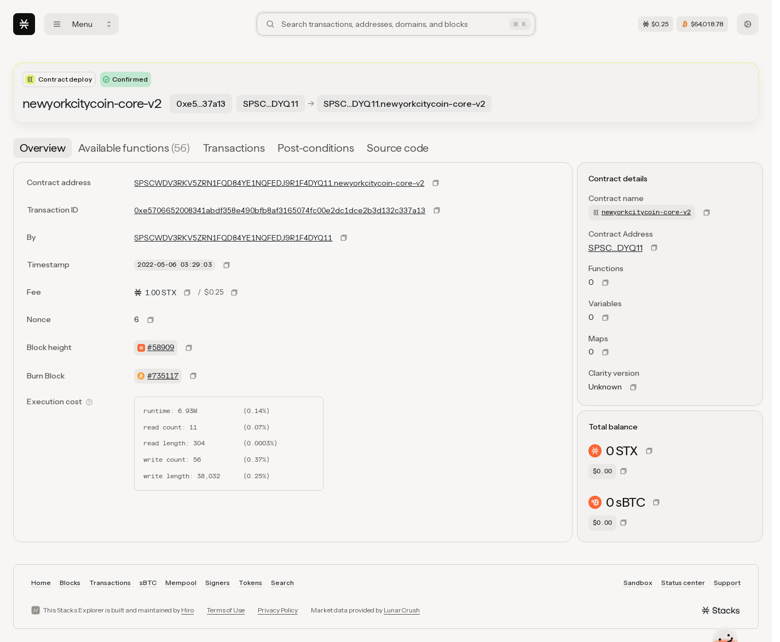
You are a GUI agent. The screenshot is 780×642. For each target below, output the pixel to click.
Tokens (250, 582)
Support (727, 582)
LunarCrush (402, 610)
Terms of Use (226, 610)
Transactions (110, 582)
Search (282, 582)
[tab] (42, 148)
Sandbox (637, 582)
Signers (217, 582)
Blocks (70, 582)
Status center (683, 582)
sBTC (148, 582)
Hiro (187, 610)
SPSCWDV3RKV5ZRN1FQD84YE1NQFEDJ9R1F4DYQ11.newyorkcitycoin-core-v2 (279, 183)
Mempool (181, 582)
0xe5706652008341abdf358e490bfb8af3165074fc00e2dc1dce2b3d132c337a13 (279, 210)
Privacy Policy (278, 610)
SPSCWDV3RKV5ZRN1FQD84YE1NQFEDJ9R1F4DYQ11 (233, 238)
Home (41, 582)
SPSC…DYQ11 (615, 247)
